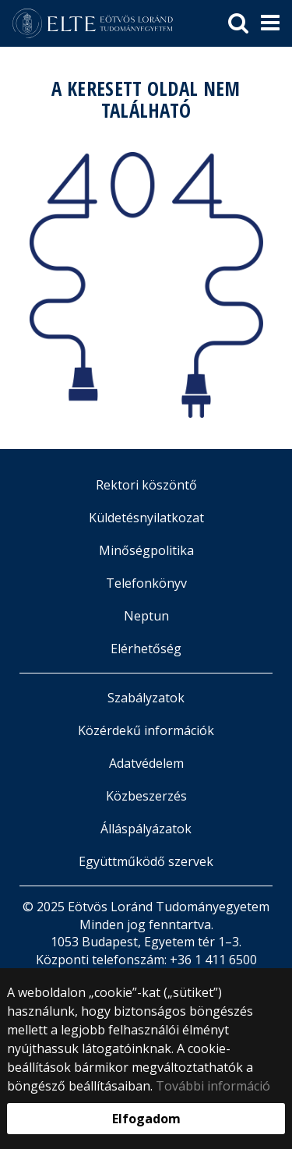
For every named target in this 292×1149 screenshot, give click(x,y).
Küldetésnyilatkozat (146, 517)
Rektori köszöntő (146, 484)
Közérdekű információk (146, 730)
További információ (213, 1085)
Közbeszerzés (146, 795)
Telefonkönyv (146, 583)
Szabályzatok (146, 697)
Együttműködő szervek (146, 861)
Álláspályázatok (146, 828)
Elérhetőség (146, 648)
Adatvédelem (146, 763)
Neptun (146, 615)
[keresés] (238, 23)
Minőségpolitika (146, 550)
